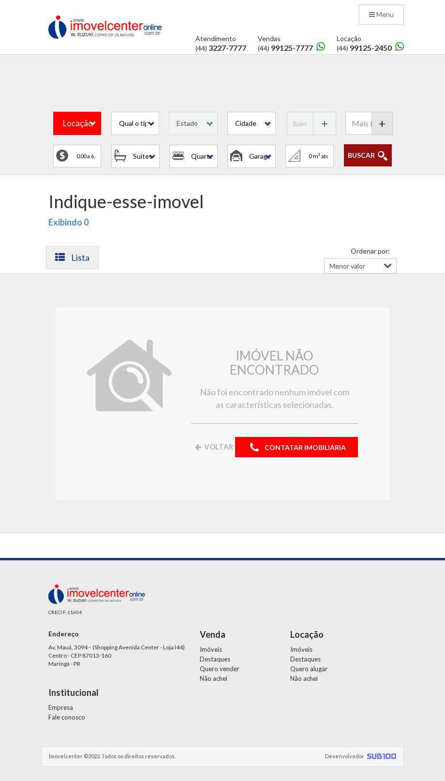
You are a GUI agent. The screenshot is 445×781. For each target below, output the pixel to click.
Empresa (60, 707)
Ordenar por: (370, 251)
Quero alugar (308, 669)
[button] (135, 123)
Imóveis (211, 649)
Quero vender (219, 669)
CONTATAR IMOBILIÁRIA (296, 447)
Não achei (213, 678)
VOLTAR (213, 446)
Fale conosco (66, 717)
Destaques (215, 659)
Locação (78, 123)
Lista (72, 257)
